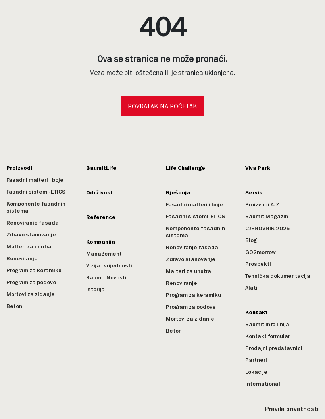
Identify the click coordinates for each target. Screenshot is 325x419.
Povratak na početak (162, 106)
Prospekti (258, 264)
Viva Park (257, 168)
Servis (253, 192)
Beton (14, 306)
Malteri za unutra (29, 246)
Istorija (95, 289)
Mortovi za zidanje (30, 294)
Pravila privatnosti (292, 409)
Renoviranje (22, 258)
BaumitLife (101, 168)
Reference (100, 217)
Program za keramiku (34, 270)
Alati (251, 287)
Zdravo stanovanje (31, 234)
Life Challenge (185, 168)
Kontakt (256, 312)
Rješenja (178, 192)
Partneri (256, 360)
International (262, 384)
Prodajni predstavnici (273, 348)
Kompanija (100, 241)
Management (104, 253)
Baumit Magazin (266, 216)
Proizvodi (19, 168)
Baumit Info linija (267, 324)
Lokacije (256, 372)
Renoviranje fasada (32, 222)
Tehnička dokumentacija (277, 276)
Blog (251, 240)
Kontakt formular (267, 336)
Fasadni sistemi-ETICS (35, 191)
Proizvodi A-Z (262, 204)
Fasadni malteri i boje (34, 180)
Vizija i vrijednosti (109, 265)
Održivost (99, 192)
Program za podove (31, 282)
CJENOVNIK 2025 (267, 228)
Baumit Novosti (106, 277)
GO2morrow (260, 252)
